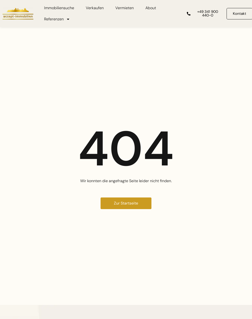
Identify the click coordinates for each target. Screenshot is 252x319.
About (150, 7)
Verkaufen (95, 7)
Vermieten (124, 7)
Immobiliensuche (59, 7)
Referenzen (57, 19)
